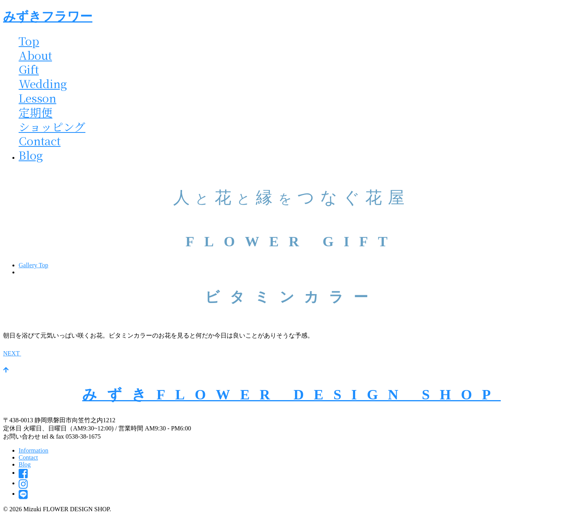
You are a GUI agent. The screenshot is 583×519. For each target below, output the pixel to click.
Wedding (43, 83)
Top (29, 41)
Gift (29, 69)
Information (33, 450)
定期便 (35, 112)
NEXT (17, 353)
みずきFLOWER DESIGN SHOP (291, 394)
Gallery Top (33, 265)
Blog (31, 155)
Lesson (37, 98)
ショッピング (52, 126)
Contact (40, 140)
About (35, 55)
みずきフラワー (47, 16)
